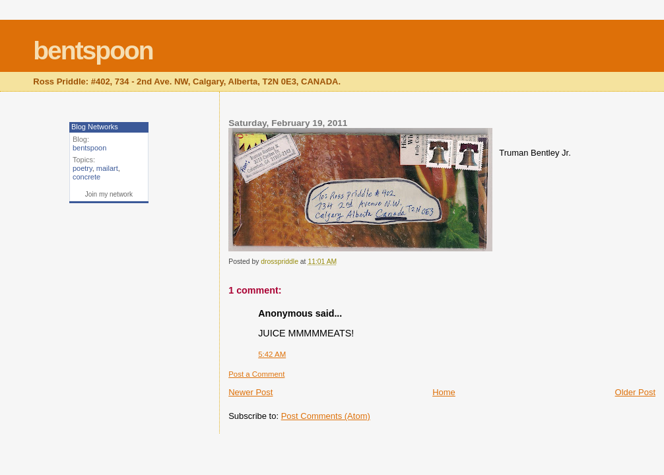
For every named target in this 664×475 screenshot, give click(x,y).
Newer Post (250, 392)
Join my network (109, 194)
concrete (86, 177)
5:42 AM (272, 354)
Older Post (635, 392)
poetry (82, 168)
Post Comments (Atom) (325, 416)
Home (443, 392)
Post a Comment (256, 374)
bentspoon (92, 50)
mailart (107, 168)
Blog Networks (94, 127)
